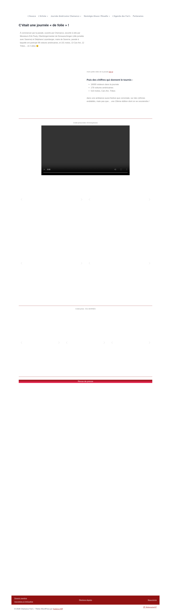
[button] (21, 199)
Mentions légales (85, 600)
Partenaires (138, 15)
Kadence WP (58, 609)
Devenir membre (20, 598)
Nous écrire (152, 600)
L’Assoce (32, 15)
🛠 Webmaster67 (150, 607)
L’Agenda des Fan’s (121, 15)
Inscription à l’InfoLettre (23, 601)
